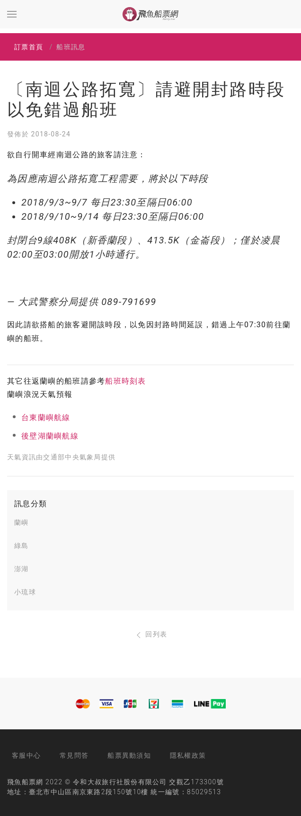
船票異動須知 (129, 755)
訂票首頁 (28, 47)
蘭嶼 (21, 522)
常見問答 (74, 755)
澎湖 (21, 569)
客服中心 (26, 755)
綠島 (21, 545)
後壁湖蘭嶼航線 (50, 435)
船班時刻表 (125, 381)
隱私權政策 (188, 755)
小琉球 (25, 592)
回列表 (151, 634)
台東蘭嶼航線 (46, 417)
